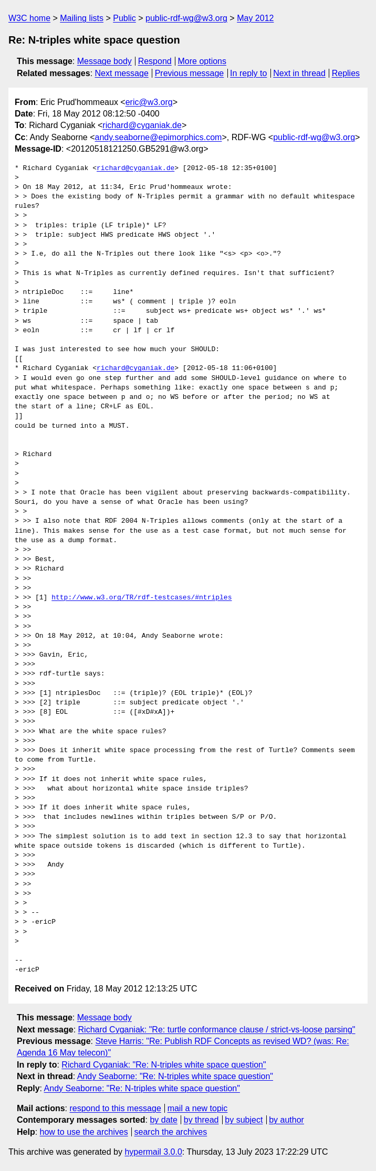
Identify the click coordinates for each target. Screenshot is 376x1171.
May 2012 (255, 18)
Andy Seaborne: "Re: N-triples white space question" (175, 1076)
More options (202, 61)
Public (124, 18)
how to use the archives (84, 1131)
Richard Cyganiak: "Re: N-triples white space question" (163, 1064)
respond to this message (115, 1108)
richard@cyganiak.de (142, 125)
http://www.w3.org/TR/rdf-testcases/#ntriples (141, 598)
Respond (155, 61)
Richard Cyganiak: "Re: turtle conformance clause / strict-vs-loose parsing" (217, 1029)
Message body (104, 61)
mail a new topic (198, 1108)
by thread (201, 1119)
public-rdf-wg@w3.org (186, 18)
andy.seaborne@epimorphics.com (158, 137)
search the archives (170, 1131)
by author (286, 1119)
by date (163, 1119)
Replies (346, 73)
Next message (122, 73)
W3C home (29, 18)
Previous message (189, 73)
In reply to (248, 73)
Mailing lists (81, 18)
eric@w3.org (149, 102)
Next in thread (299, 73)
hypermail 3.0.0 (153, 1151)
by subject (244, 1119)
